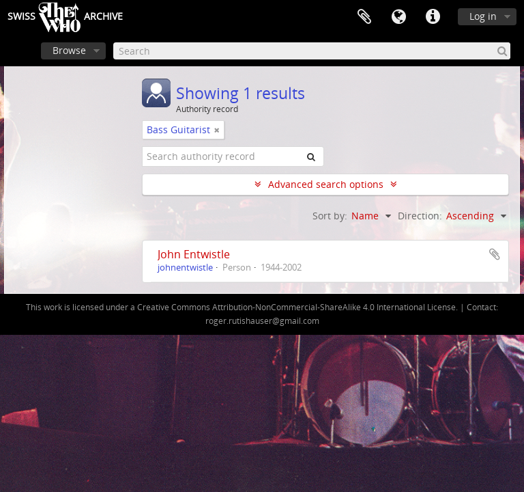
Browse (69, 50)
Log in (483, 16)
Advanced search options (325, 184)
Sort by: (329, 215)
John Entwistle (194, 254)
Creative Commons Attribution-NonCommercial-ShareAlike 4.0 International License (296, 307)
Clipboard (364, 17)
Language (398, 17)
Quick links (433, 17)
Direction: (420, 215)
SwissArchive (65, 17)
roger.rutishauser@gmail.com (262, 321)
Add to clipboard (494, 254)
